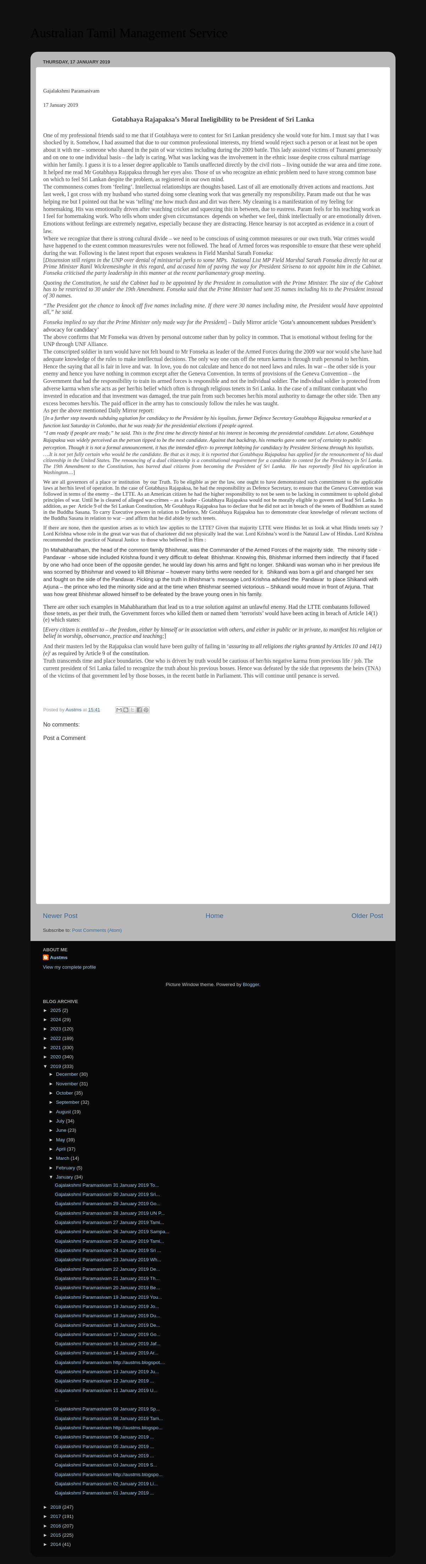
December (67, 1074)
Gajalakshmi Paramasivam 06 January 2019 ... (104, 1437)
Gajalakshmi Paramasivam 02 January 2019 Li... (106, 1483)
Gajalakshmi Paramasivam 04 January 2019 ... (104, 1455)
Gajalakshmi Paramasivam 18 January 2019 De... (107, 1325)
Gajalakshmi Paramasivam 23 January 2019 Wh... (108, 1259)
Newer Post (60, 915)
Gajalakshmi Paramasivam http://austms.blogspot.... (110, 1362)
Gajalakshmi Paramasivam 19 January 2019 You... (108, 1297)
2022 (56, 1038)
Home (214, 915)
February (66, 1167)
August (64, 1111)
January (65, 1177)
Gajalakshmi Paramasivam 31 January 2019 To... (107, 1185)
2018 (56, 1507)
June (62, 1130)
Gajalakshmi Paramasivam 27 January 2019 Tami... (109, 1222)
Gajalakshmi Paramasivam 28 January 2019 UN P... (110, 1213)
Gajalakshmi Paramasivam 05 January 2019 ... (104, 1446)
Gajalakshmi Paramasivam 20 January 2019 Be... (107, 1287)
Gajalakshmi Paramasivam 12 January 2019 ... (104, 1381)
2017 (56, 1516)
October (65, 1093)
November (67, 1083)
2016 (56, 1526)
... (57, 1399)
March (63, 1158)
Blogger (251, 984)
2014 (56, 1544)
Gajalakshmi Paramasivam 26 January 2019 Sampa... (112, 1231)
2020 (56, 1056)
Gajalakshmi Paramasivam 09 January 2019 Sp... (107, 1409)
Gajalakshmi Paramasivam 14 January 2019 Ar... (106, 1353)
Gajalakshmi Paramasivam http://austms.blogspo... (109, 1427)
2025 (56, 1010)
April (61, 1149)
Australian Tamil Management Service (129, 33)
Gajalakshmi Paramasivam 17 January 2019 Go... (108, 1334)
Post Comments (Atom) (97, 930)
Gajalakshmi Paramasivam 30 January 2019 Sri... (107, 1194)
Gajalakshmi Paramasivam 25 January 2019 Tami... (109, 1241)
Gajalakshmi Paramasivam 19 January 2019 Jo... (107, 1306)
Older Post (367, 915)
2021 (56, 1047)
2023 (56, 1028)
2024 (56, 1019)
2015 (56, 1535)
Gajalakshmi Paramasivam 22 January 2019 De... (107, 1269)
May (61, 1139)
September (68, 1102)
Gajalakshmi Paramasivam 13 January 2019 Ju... (107, 1371)
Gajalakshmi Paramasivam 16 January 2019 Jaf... (108, 1343)
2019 (56, 1066)
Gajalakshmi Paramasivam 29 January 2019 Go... (108, 1203)
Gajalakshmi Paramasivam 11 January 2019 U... (106, 1390)
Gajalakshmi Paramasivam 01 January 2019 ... (104, 1493)
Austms (59, 957)
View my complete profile (69, 967)
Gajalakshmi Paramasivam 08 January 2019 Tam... (109, 1418)
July (61, 1121)
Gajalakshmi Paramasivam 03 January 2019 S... (106, 1465)
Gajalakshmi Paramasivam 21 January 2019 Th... (107, 1278)
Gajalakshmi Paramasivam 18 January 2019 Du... (107, 1315)
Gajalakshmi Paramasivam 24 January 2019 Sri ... (108, 1250)
